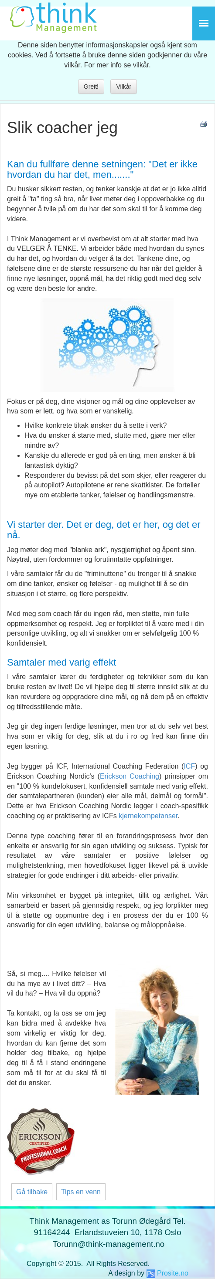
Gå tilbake (32, 1192)
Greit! (91, 86)
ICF (189, 766)
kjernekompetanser (148, 815)
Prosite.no (172, 1273)
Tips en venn (81, 1192)
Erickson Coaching (129, 776)
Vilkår (123, 86)
